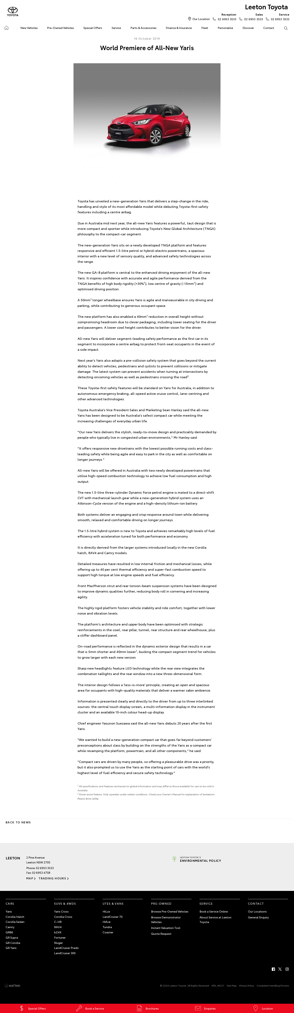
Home (6, 27)
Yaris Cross (61, 911)
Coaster (108, 932)
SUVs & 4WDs (65, 903)
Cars (10, 903)
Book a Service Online (214, 911)
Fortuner (60, 937)
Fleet (204, 28)
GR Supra (12, 937)
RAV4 (58, 927)
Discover (248, 28)
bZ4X (57, 932)
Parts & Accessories (143, 28)
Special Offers (92, 28)
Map (29, 878)
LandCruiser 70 (113, 917)
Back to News (18, 822)
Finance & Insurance (179, 28)
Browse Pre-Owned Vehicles (169, 911)
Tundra (107, 927)
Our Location (201, 19)
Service (116, 28)
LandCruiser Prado (66, 948)
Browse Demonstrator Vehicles (166, 919)
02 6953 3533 (226, 16)
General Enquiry (258, 917)
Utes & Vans (113, 903)
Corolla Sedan (15, 922)
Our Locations (257, 911)
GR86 (9, 932)
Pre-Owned (161, 903)
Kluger (58, 943)
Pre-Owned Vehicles (60, 28)
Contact (268, 28)
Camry (10, 927)
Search (283, 28)
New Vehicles (29, 28)
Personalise (225, 28)
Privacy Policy (246, 985)
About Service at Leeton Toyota (215, 919)
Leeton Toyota (266, 6)
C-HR (58, 922)
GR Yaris (11, 948)
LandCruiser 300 (65, 953)
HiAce (106, 922)
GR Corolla (13, 943)
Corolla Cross (63, 917)
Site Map (232, 985)
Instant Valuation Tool (165, 928)
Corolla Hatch (15, 917)
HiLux (106, 911)
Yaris (9, 911)
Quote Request (161, 934)
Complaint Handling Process (273, 985)
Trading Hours (52, 878)
